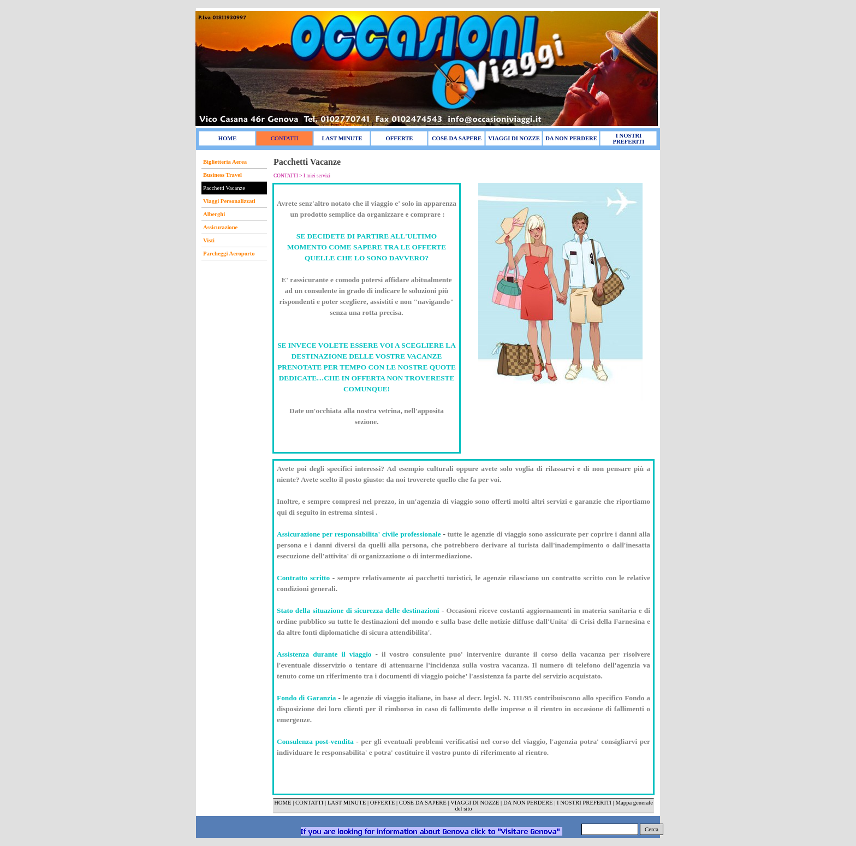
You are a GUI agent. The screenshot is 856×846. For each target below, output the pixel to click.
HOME (282, 803)
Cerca (651, 829)
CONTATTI (309, 803)
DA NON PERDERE (528, 803)
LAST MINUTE (347, 803)
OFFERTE (383, 803)
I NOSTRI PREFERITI (584, 803)
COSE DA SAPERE (423, 803)
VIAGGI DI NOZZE (474, 803)
